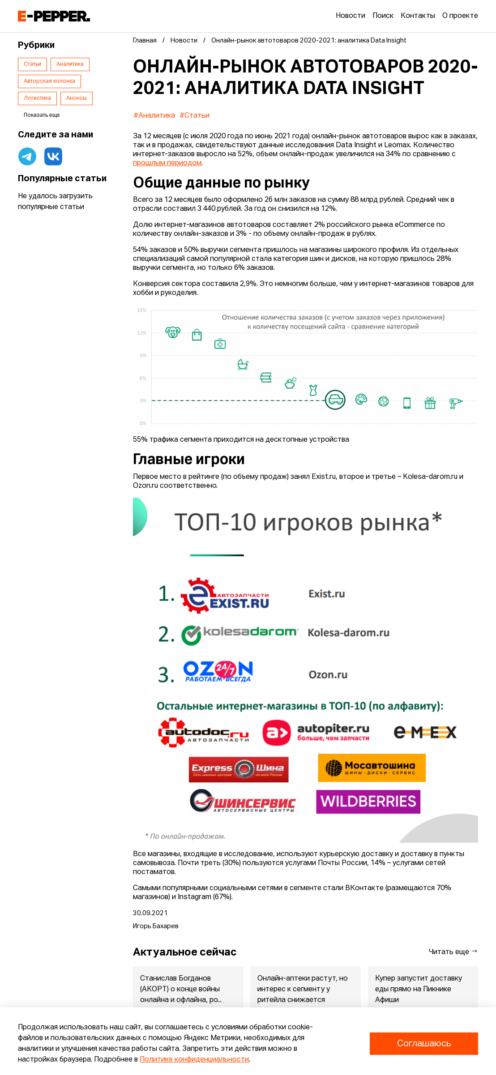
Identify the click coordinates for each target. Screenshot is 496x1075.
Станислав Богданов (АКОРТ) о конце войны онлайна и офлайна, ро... (181, 989)
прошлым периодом (167, 163)
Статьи (32, 64)
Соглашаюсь (424, 1043)
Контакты (418, 16)
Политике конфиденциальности (194, 1059)
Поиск (382, 16)
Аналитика (70, 64)
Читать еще (453, 951)
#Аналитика (154, 115)
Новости (350, 16)
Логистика (37, 98)
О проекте (460, 16)
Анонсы (76, 98)
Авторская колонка (49, 81)
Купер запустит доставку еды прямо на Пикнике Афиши (418, 989)
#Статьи (195, 115)
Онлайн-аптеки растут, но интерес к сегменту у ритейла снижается (302, 989)
